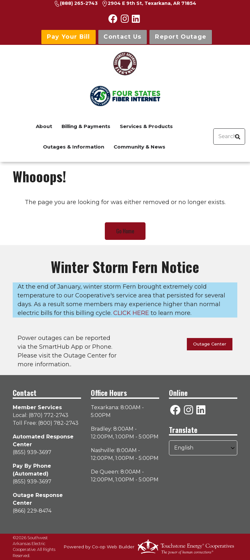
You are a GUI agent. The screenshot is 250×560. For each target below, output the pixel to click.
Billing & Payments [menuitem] (86, 126)
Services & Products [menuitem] (146, 126)
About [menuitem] (44, 126)
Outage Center (209, 343)
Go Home (125, 231)
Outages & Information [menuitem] (73, 147)
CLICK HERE (131, 313)
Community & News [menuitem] (139, 147)
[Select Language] (203, 447)
